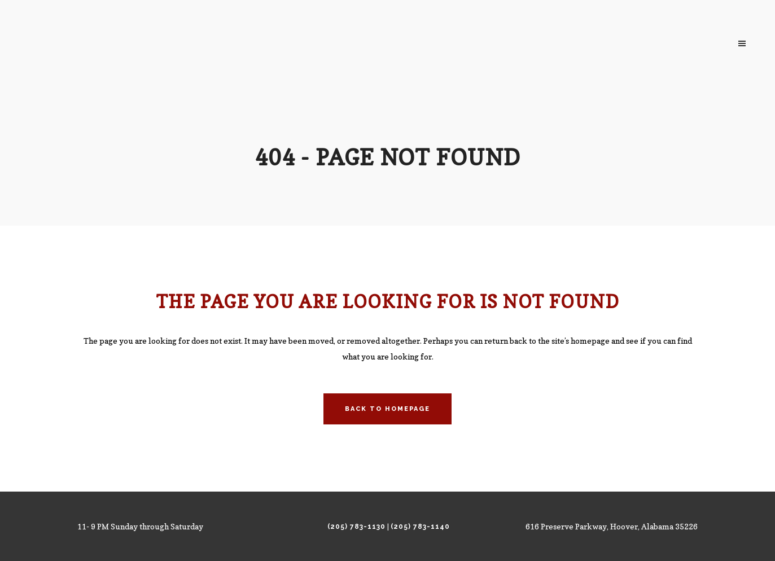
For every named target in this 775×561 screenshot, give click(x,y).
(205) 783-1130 (356, 527)
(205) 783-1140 (420, 527)
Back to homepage (387, 409)
